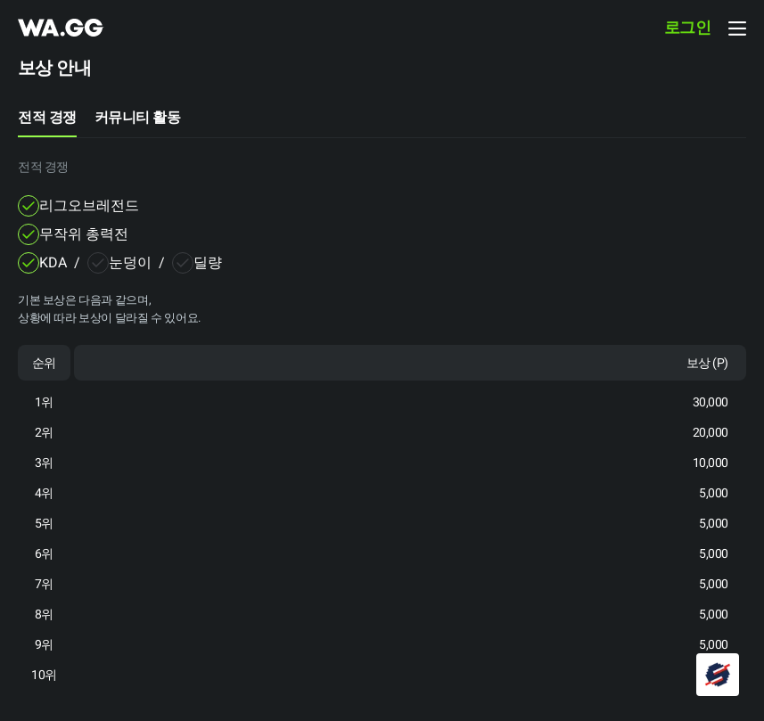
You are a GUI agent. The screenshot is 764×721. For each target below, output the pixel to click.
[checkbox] (78, 206)
